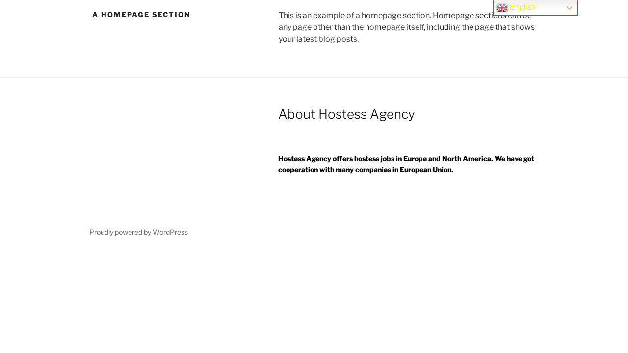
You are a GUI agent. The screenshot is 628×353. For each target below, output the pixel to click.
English (516, 8)
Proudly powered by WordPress (138, 232)
